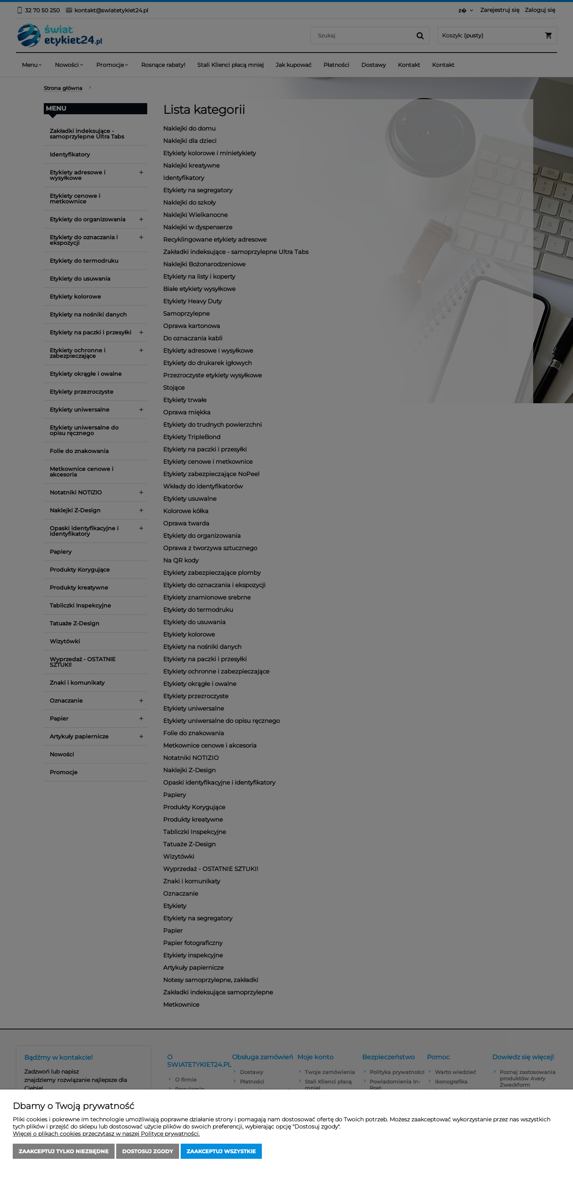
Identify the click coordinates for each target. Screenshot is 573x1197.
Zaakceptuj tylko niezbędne (64, 1151)
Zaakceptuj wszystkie (221, 1151)
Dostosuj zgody (147, 1151)
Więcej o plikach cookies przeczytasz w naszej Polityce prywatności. (106, 1133)
